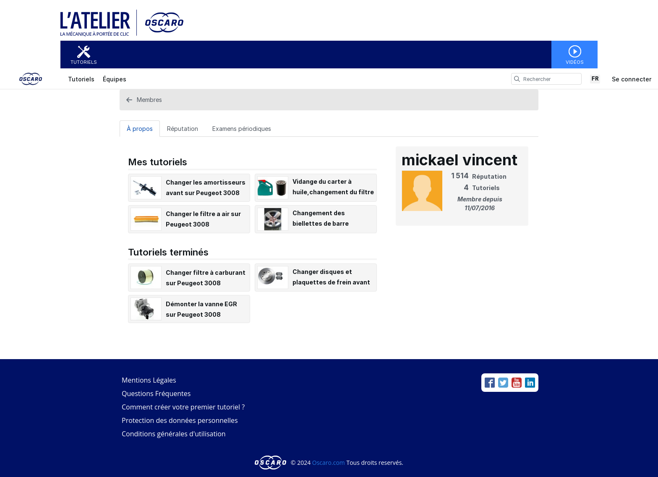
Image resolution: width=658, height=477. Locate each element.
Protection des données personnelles (180, 420)
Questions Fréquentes (156, 393)
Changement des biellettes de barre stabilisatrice (320, 223)
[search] (517, 79)
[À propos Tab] (140, 128)
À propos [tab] (140, 128)
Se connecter (631, 79)
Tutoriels (83, 62)
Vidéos (575, 62)
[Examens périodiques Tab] (241, 128)
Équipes (114, 79)
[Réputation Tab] (182, 128)
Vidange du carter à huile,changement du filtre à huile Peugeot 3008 (333, 192)
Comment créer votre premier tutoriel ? (183, 407)
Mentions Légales (149, 380)
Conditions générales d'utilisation (174, 433)
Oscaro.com (328, 463)
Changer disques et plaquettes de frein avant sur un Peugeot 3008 (331, 282)
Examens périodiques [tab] (241, 128)
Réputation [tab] (182, 128)
